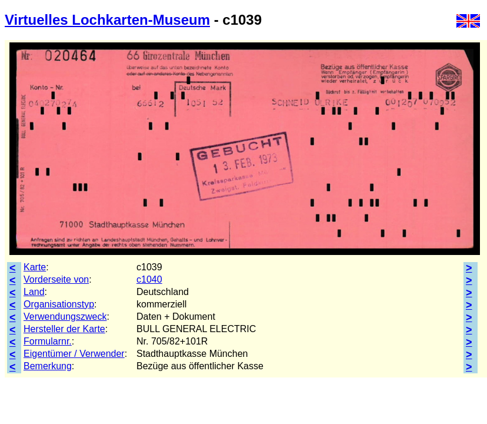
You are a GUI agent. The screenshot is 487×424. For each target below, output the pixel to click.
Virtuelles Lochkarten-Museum (107, 20)
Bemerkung (48, 366)
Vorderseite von (56, 279)
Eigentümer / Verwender (74, 354)
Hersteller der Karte (64, 329)
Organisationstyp (59, 304)
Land (34, 292)
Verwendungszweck (65, 317)
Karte (35, 267)
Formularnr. (48, 341)
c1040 (149, 279)
